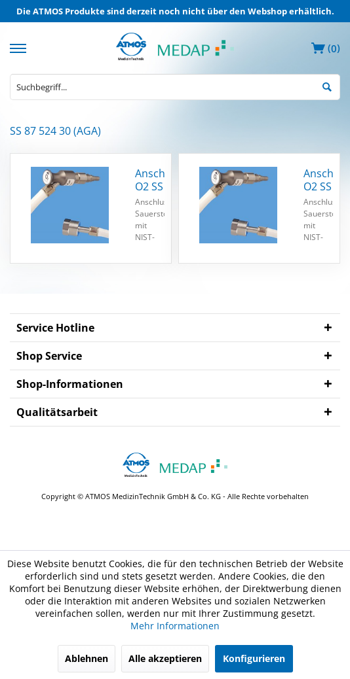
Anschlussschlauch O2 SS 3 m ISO (150, 180)
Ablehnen (86, 658)
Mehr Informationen (175, 625)
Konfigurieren (254, 658)
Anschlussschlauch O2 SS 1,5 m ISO (318, 180)
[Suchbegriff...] (175, 87)
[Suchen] (327, 86)
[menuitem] (19, 47)
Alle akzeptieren (165, 658)
